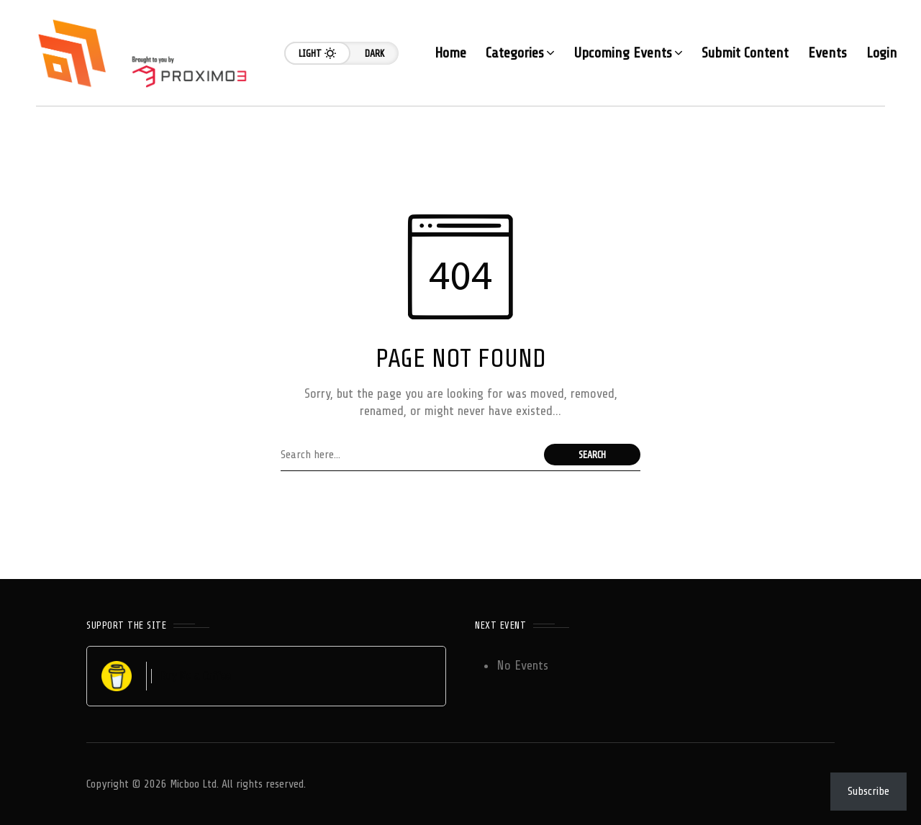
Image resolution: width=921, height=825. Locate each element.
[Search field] (409, 454)
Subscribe (868, 791)
